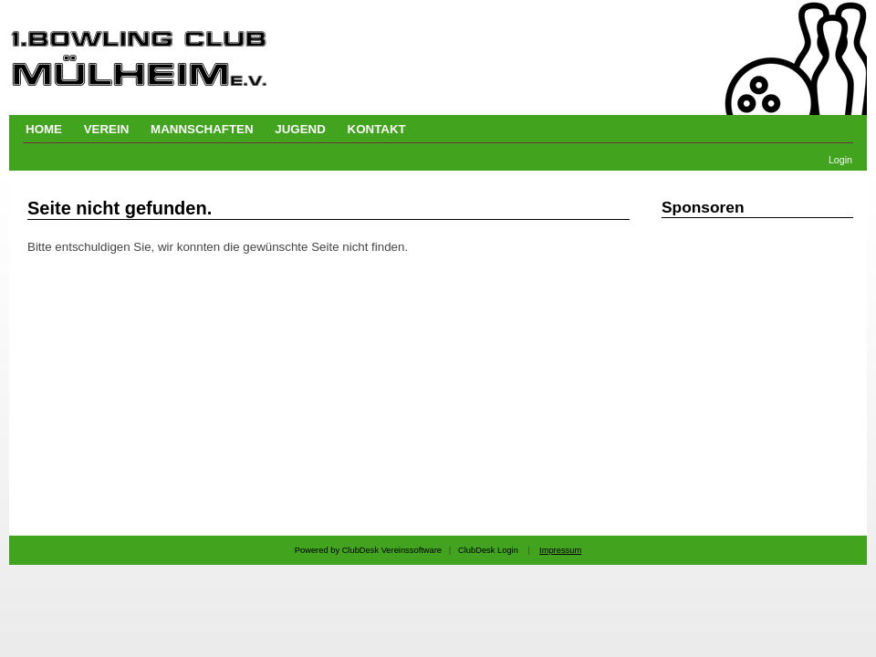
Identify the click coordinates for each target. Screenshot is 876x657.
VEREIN (107, 129)
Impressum (560, 550)
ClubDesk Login (488, 550)
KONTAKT (377, 129)
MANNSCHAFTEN (202, 129)
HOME (44, 129)
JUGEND (300, 129)
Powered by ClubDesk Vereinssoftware (368, 550)
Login (840, 159)
